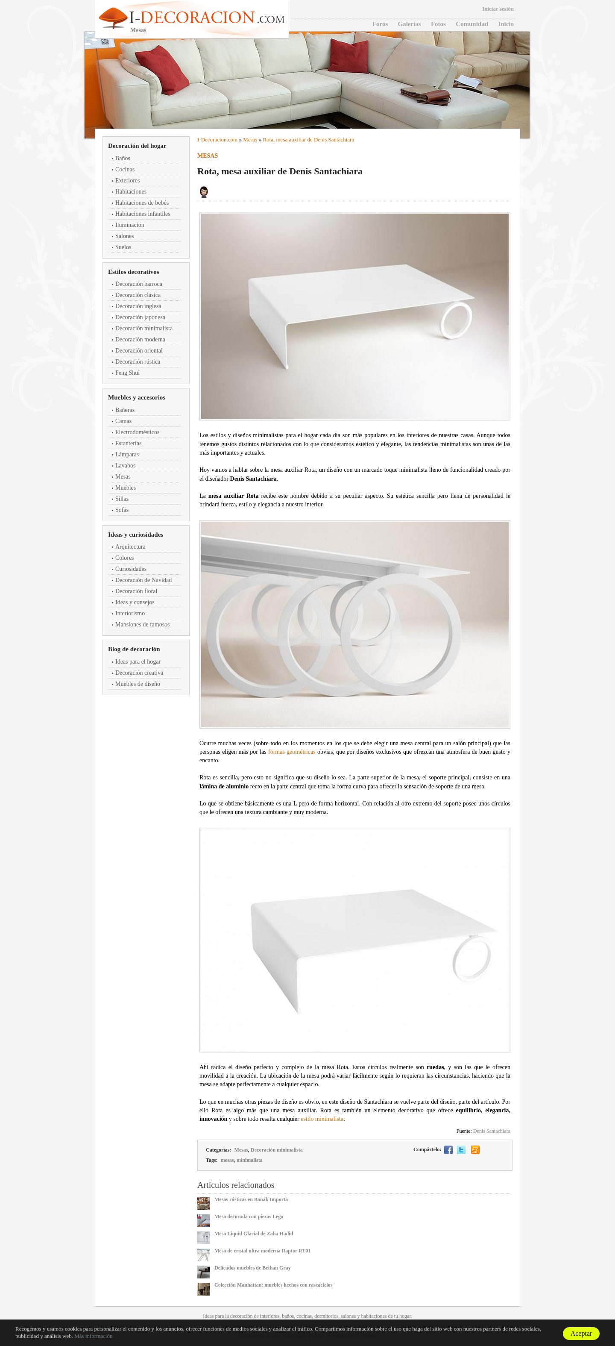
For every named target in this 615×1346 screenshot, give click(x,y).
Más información (93, 1336)
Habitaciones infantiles (142, 214)
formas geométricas (292, 752)
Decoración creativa (139, 673)
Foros (380, 24)
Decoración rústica (137, 362)
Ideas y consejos (135, 602)
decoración (241, 1316)
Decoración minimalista (144, 328)
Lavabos (125, 465)
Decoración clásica (138, 295)
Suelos (123, 247)
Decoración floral (136, 591)
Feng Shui (127, 373)
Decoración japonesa (140, 317)
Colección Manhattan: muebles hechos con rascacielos (273, 1285)
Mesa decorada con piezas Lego (248, 1217)
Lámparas (127, 454)
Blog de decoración (134, 649)
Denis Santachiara (491, 1131)
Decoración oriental (139, 350)
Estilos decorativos (133, 271)
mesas (227, 1160)
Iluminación (129, 225)
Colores (124, 558)
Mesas (123, 476)
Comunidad (472, 24)
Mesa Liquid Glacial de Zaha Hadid (253, 1234)
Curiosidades (130, 569)
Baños (122, 158)
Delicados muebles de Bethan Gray (252, 1268)
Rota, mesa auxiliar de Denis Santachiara (308, 139)
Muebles (125, 488)
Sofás (122, 510)
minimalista (250, 1160)
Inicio (506, 24)
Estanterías (128, 443)
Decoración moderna (140, 339)
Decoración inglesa (138, 306)
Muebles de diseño (137, 684)
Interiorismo (130, 613)
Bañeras (125, 410)
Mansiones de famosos (142, 624)
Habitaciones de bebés (142, 203)
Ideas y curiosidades (135, 534)
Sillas (122, 499)
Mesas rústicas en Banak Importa (251, 1199)
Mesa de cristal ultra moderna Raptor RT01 (262, 1251)
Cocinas (125, 169)
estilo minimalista (322, 1119)
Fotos (438, 24)
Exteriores (127, 180)
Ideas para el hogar (138, 661)
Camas (123, 421)
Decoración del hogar (137, 145)
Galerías (409, 24)
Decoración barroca (138, 284)
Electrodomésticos (137, 432)
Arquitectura (130, 547)
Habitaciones (130, 191)
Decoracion (214, 139)
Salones (124, 236)
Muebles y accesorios (136, 397)
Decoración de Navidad (143, 580)
